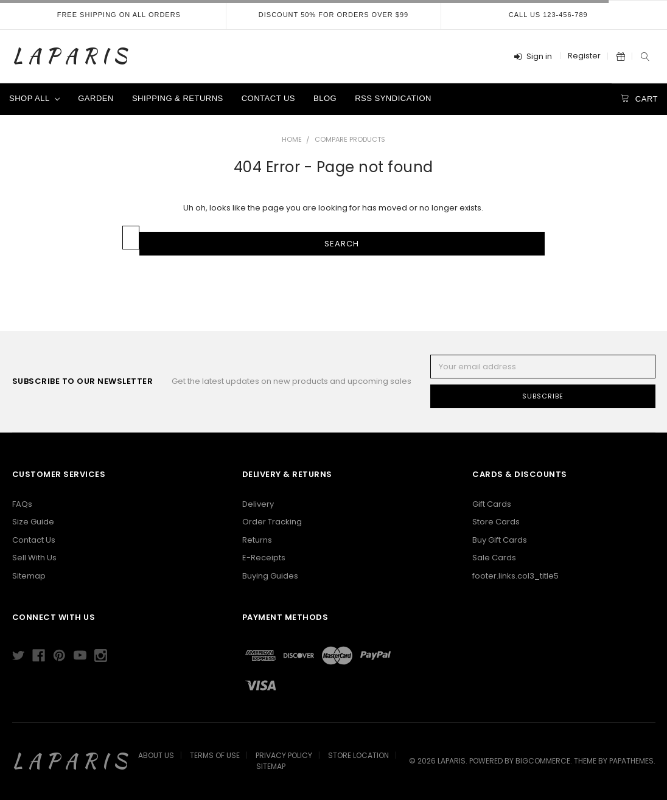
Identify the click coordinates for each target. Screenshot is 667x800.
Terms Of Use (215, 755)
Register (584, 55)
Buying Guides (270, 576)
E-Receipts (263, 557)
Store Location (358, 755)
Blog (325, 98)
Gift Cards (491, 504)
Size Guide (33, 521)
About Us (156, 755)
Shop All (34, 98)
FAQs (22, 504)
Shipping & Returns (177, 98)
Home (292, 139)
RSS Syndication (393, 98)
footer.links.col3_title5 (515, 576)
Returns (257, 540)
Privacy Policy (284, 755)
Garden (96, 98)
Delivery (258, 504)
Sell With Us (34, 557)
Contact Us (268, 98)
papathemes (631, 761)
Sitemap (29, 576)
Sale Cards (494, 557)
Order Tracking (272, 521)
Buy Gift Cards (499, 540)
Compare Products (350, 139)
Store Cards (496, 521)
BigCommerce (542, 761)
